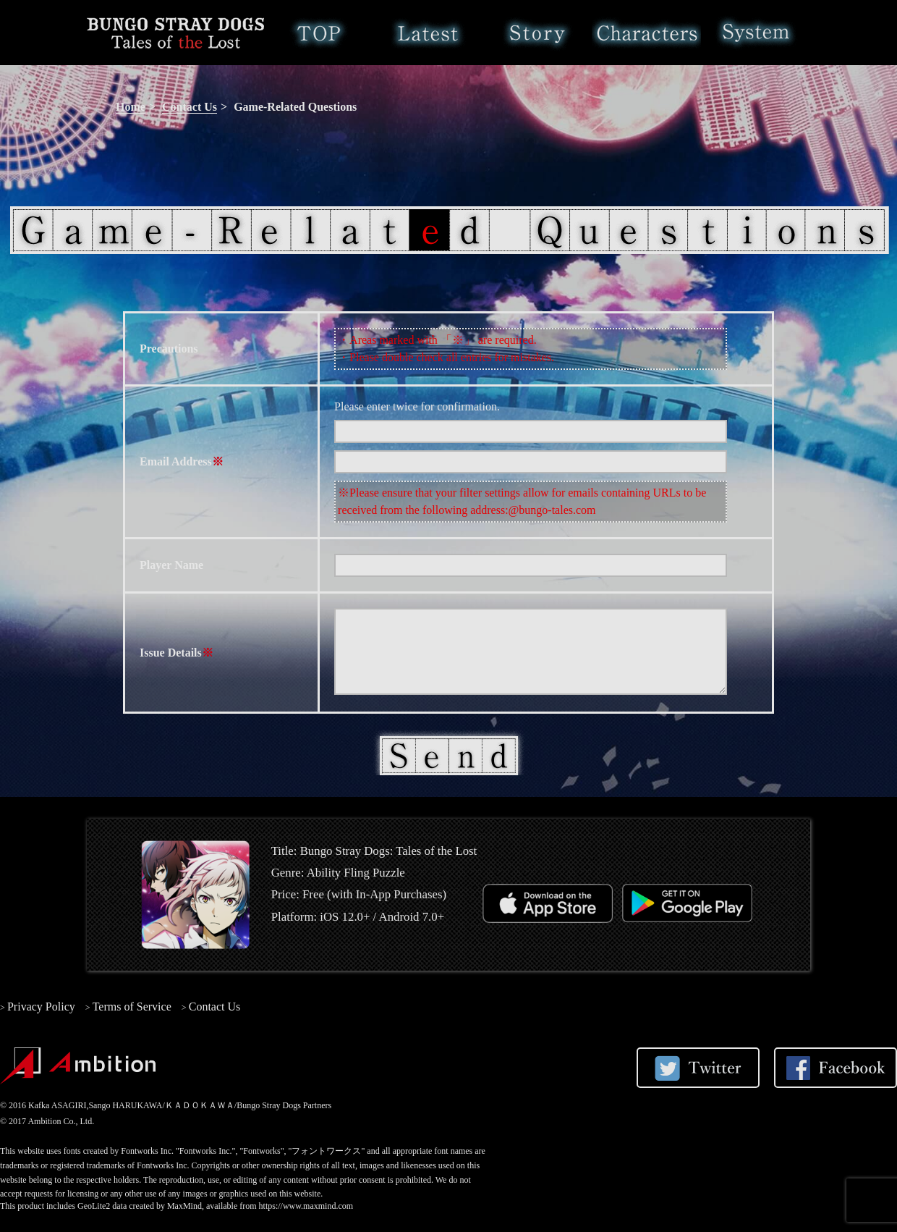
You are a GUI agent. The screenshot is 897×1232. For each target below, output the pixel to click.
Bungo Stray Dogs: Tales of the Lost (175, 32)
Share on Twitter (698, 1067)
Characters (646, 32)
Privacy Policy (41, 1006)
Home (318, 32)
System (755, 32)
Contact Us (189, 107)
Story (537, 32)
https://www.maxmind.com (306, 1206)
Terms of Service (132, 1006)
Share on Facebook (835, 1067)
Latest (427, 32)
